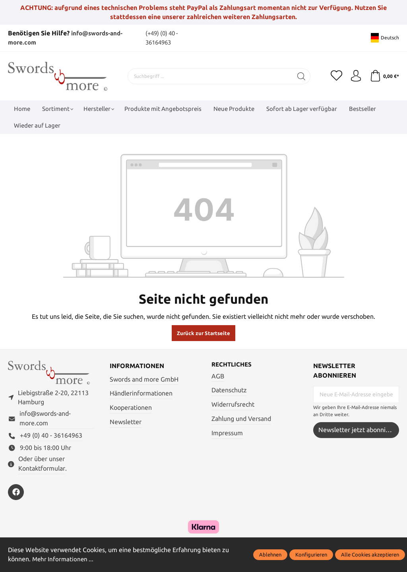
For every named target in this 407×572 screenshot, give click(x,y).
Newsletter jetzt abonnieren (358, 429)
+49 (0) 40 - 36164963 (51, 435)
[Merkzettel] (335, 76)
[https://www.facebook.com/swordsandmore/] (16, 492)
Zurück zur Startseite (203, 332)
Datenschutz (229, 390)
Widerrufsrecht (232, 404)
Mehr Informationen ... (64, 559)
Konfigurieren (311, 554)
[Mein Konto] (355, 76)
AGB (217, 375)
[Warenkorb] (384, 76)
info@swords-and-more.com (45, 419)
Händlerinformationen (141, 393)
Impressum (227, 432)
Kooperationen (131, 407)
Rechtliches (232, 364)
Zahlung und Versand (241, 418)
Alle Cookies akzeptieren (370, 554)
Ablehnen (270, 554)
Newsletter (125, 421)
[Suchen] (301, 76)
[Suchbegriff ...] (210, 76)
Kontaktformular (41, 468)
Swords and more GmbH (144, 378)
